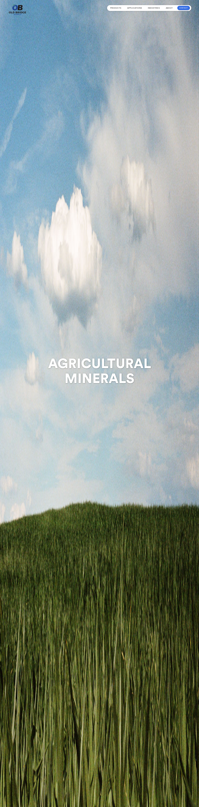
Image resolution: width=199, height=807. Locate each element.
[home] (17, 9)
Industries (154, 8)
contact (183, 8)
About (169, 8)
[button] (115, 8)
